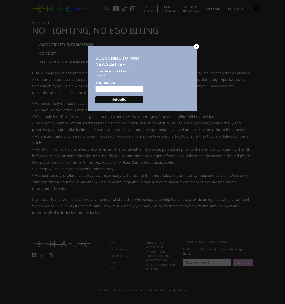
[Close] (196, 46)
